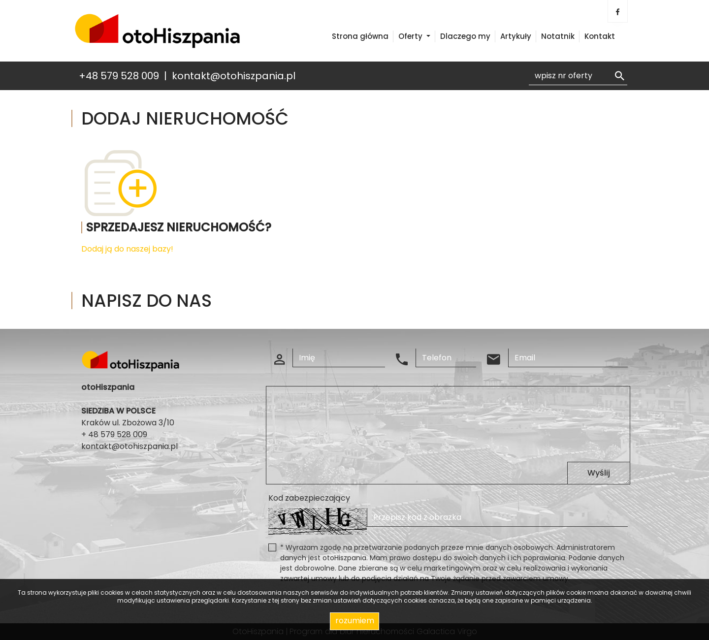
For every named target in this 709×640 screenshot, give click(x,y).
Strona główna (360, 36)
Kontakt (599, 36)
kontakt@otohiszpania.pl (233, 76)
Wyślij (598, 473)
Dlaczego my (465, 36)
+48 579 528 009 (119, 76)
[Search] (578, 75)
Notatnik (558, 36)
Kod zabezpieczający (309, 498)
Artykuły (515, 36)
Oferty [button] (411, 36)
